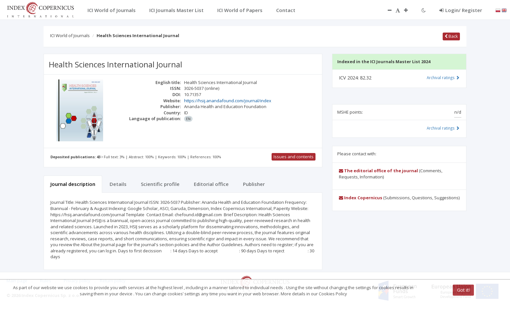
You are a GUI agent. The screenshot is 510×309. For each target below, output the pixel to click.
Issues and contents (294, 157)
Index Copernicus (360, 198)
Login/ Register (460, 10)
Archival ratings (443, 77)
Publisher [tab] (254, 184)
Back (451, 36)
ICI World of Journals (70, 35)
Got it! (463, 290)
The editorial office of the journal (378, 171)
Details (118, 184)
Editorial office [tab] (211, 184)
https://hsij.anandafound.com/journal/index (227, 101)
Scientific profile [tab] (160, 184)
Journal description (72, 184)
